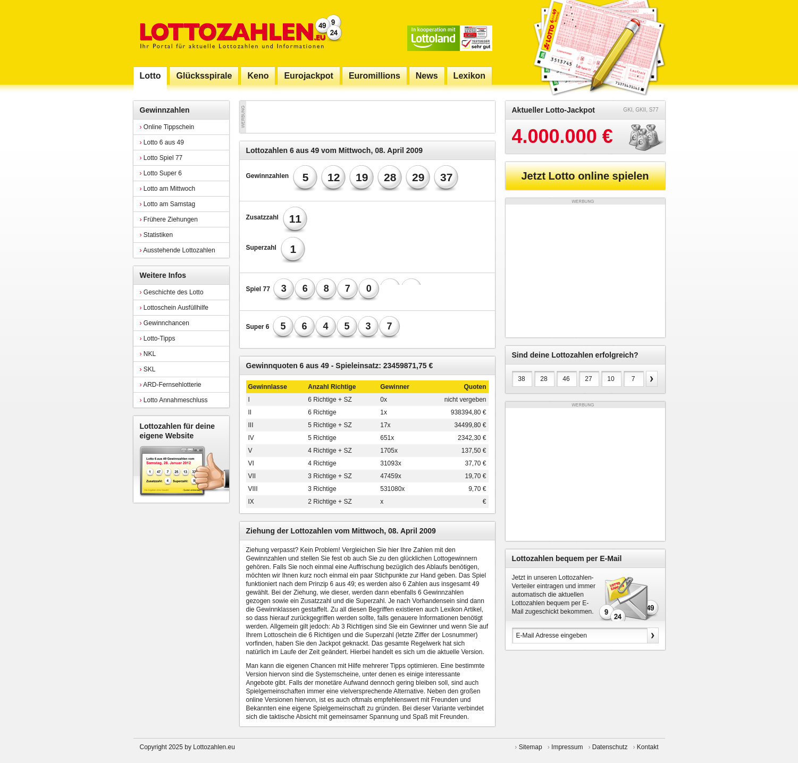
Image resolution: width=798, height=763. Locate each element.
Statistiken (156, 235)
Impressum (567, 747)
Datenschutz (610, 747)
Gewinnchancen (164, 323)
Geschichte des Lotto (172, 292)
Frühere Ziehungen (169, 219)
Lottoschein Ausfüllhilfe (174, 307)
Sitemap (530, 747)
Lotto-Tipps (157, 338)
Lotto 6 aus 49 (162, 142)
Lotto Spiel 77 (161, 158)
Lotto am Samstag (168, 204)
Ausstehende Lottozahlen (177, 250)
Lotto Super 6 (161, 173)
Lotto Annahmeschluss (174, 400)
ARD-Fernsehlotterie (170, 384)
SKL (148, 369)
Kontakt (648, 747)
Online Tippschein (167, 127)
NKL (148, 354)
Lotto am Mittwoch (168, 188)
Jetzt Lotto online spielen (585, 176)
